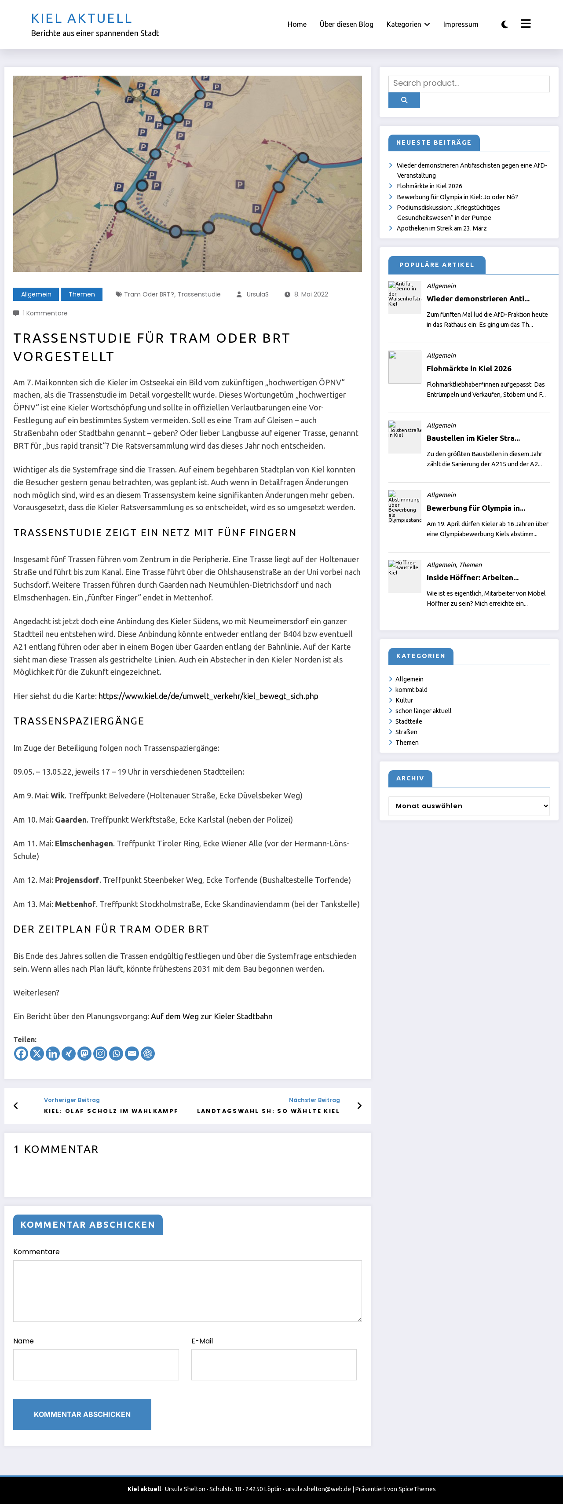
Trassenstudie (199, 294)
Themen (82, 294)
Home (297, 24)
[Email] (132, 1054)
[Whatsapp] (116, 1054)
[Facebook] (21, 1054)
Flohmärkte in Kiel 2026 (429, 186)
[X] (37, 1054)
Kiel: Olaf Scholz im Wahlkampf (111, 1111)
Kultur (404, 700)
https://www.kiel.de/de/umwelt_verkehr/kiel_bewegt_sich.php (208, 696)
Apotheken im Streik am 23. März (442, 228)
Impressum (461, 24)
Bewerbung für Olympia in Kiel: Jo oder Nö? (457, 197)
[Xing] (69, 1054)
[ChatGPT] (148, 1054)
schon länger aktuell (423, 710)
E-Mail (274, 1358)
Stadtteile (408, 721)
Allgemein (36, 294)
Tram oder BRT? (149, 294)
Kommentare (187, 1284)
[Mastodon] (84, 1054)
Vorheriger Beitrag (72, 1100)
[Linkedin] (53, 1054)
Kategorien (408, 24)
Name (96, 1358)
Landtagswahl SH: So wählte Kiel (268, 1111)
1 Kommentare (45, 313)
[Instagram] (100, 1054)
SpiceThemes (417, 1489)
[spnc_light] (504, 24)
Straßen (406, 732)
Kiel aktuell (82, 18)
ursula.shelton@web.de (318, 1489)
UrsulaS (258, 294)
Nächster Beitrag (314, 1100)
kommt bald (411, 689)
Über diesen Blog (346, 24)
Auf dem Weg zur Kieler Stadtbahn (212, 1016)
